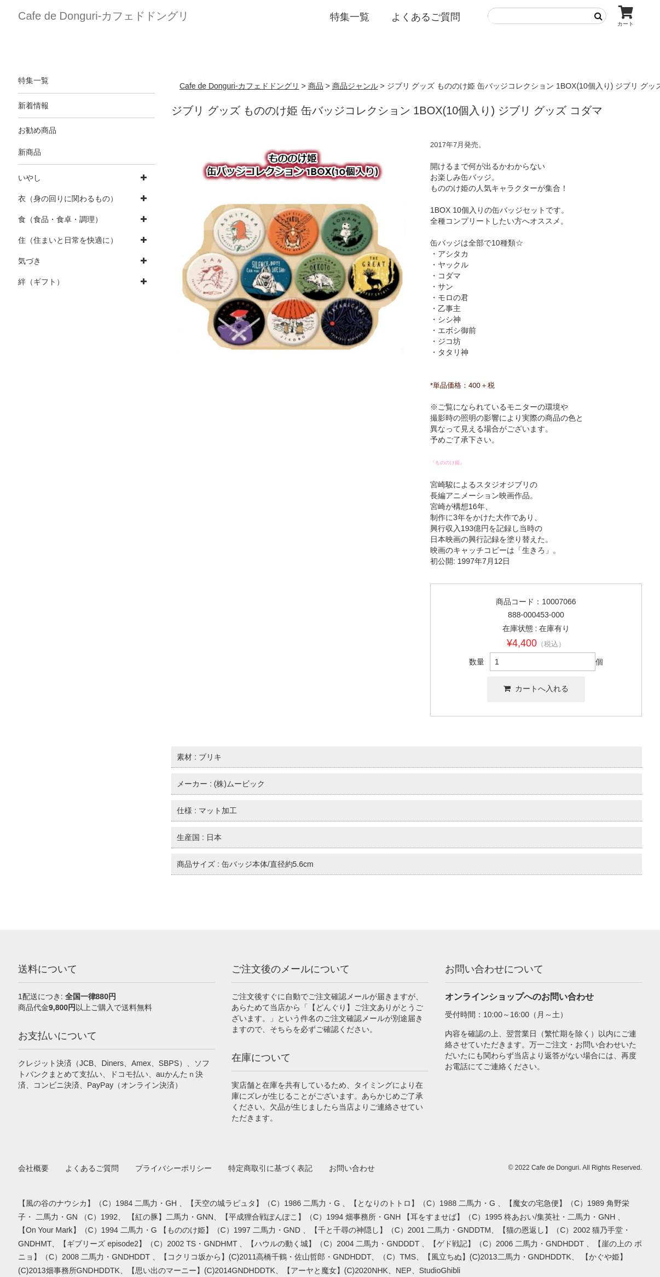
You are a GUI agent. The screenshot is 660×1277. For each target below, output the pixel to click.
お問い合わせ (352, 1168)
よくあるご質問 (425, 16)
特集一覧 (349, 16)
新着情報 (33, 105)
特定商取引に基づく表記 (270, 1168)
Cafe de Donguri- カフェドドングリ (103, 16)
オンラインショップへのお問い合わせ (519, 996)
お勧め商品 (37, 130)
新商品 (29, 152)
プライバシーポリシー (173, 1168)
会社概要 (33, 1168)
